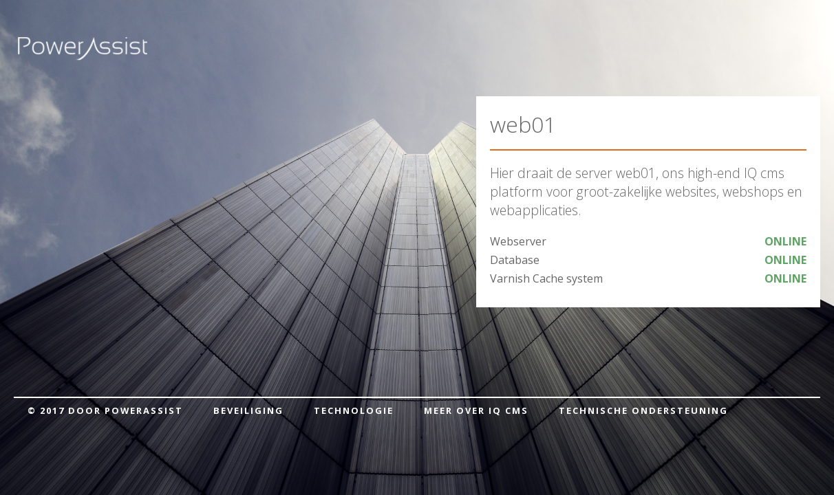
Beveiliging (248, 410)
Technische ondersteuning (643, 410)
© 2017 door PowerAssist (105, 410)
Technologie (354, 410)
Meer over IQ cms (476, 410)
